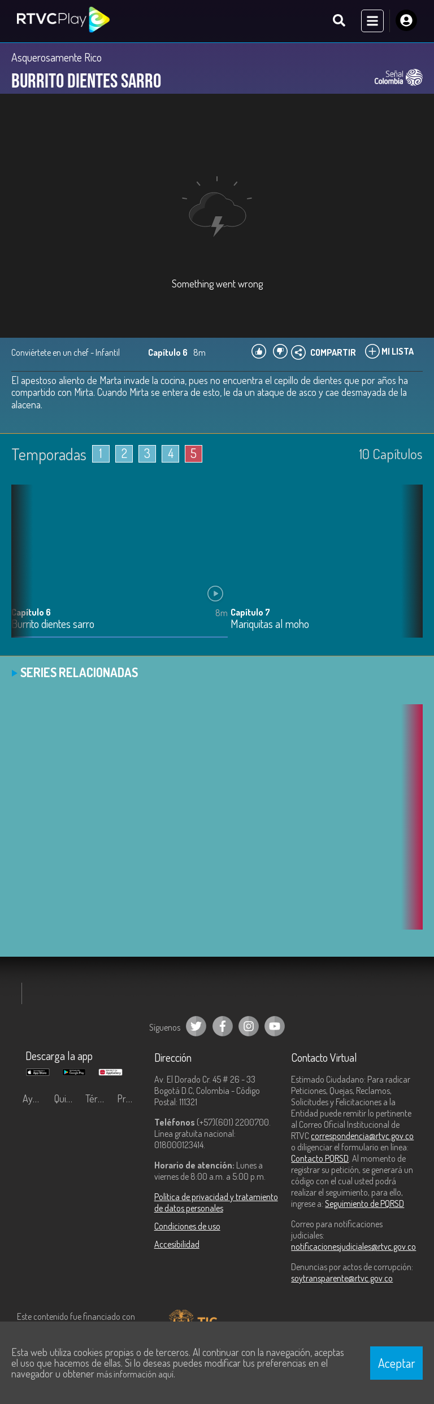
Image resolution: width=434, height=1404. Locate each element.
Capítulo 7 (250, 612)
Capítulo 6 (31, 612)
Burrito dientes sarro (52, 624)
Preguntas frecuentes (130, 1099)
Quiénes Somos (67, 1099)
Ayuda (35, 1099)
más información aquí (135, 1374)
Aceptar (396, 1363)
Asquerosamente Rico (56, 57)
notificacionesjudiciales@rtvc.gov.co (353, 1247)
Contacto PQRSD (320, 1159)
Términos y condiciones (98, 1099)
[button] (408, 570)
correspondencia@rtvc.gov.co (362, 1136)
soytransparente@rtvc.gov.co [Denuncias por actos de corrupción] (342, 1278)
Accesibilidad (176, 1244)
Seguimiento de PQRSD (364, 1204)
